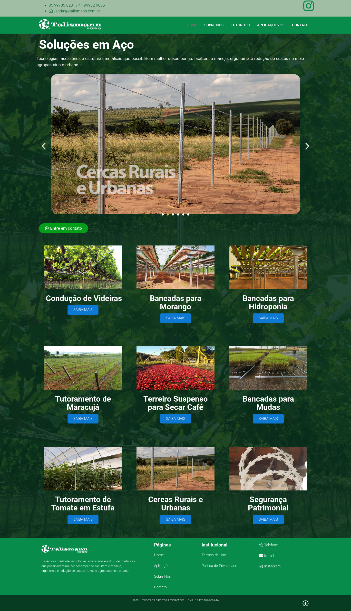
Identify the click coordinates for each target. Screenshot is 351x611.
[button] (43, 146)
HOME (192, 25)
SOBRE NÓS (214, 25)
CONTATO (300, 25)
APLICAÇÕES (270, 25)
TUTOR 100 (240, 25)
